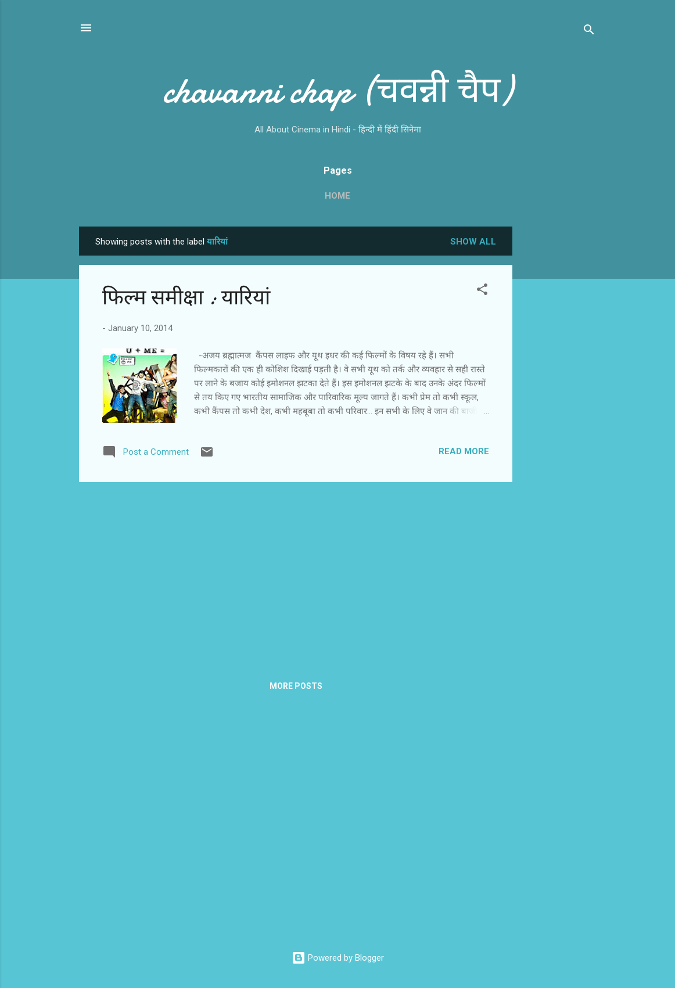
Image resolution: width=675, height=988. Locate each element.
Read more (464, 451)
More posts (296, 686)
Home (337, 196)
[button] (482, 291)
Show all (473, 241)
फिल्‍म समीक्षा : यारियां (186, 297)
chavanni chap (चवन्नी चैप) (337, 91)
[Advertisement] (559, 401)
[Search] (589, 31)
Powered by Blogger (338, 958)
